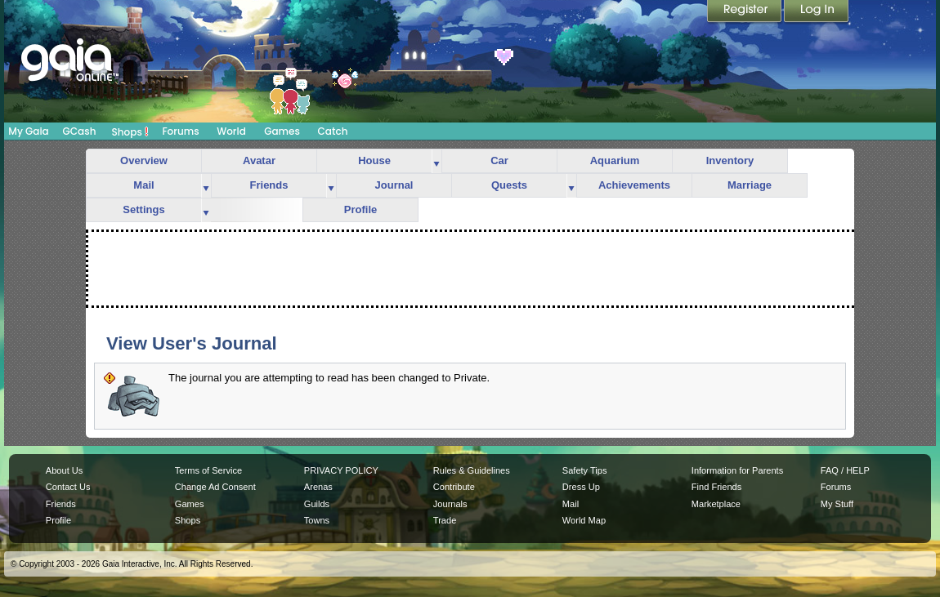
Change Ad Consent (215, 487)
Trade (444, 520)
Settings (143, 209)
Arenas (318, 487)
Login (816, 12)
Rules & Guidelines (471, 470)
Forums (180, 131)
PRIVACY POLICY (341, 470)
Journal (394, 185)
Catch (333, 131)
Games (282, 131)
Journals (450, 504)
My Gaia (28, 131)
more (436, 161)
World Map (584, 520)
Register (745, 12)
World (231, 131)
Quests (509, 185)
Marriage (749, 185)
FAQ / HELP (845, 470)
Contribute (454, 487)
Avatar (259, 160)
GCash (79, 131)
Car (499, 160)
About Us (64, 470)
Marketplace (716, 504)
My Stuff (837, 504)
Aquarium (615, 160)
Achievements (634, 185)
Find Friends (716, 487)
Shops (130, 131)
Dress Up (581, 487)
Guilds (316, 504)
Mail (143, 185)
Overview (144, 160)
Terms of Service (208, 470)
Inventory (730, 160)
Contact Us (68, 487)
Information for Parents (737, 470)
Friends (269, 185)
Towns (316, 520)
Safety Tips (584, 470)
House (374, 160)
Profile (360, 209)
